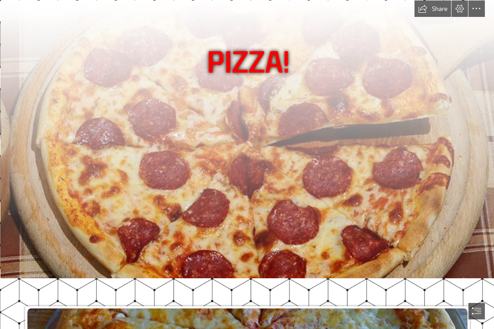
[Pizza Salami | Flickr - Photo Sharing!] (247, 139)
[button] (432, 8)
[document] (247, 164)
